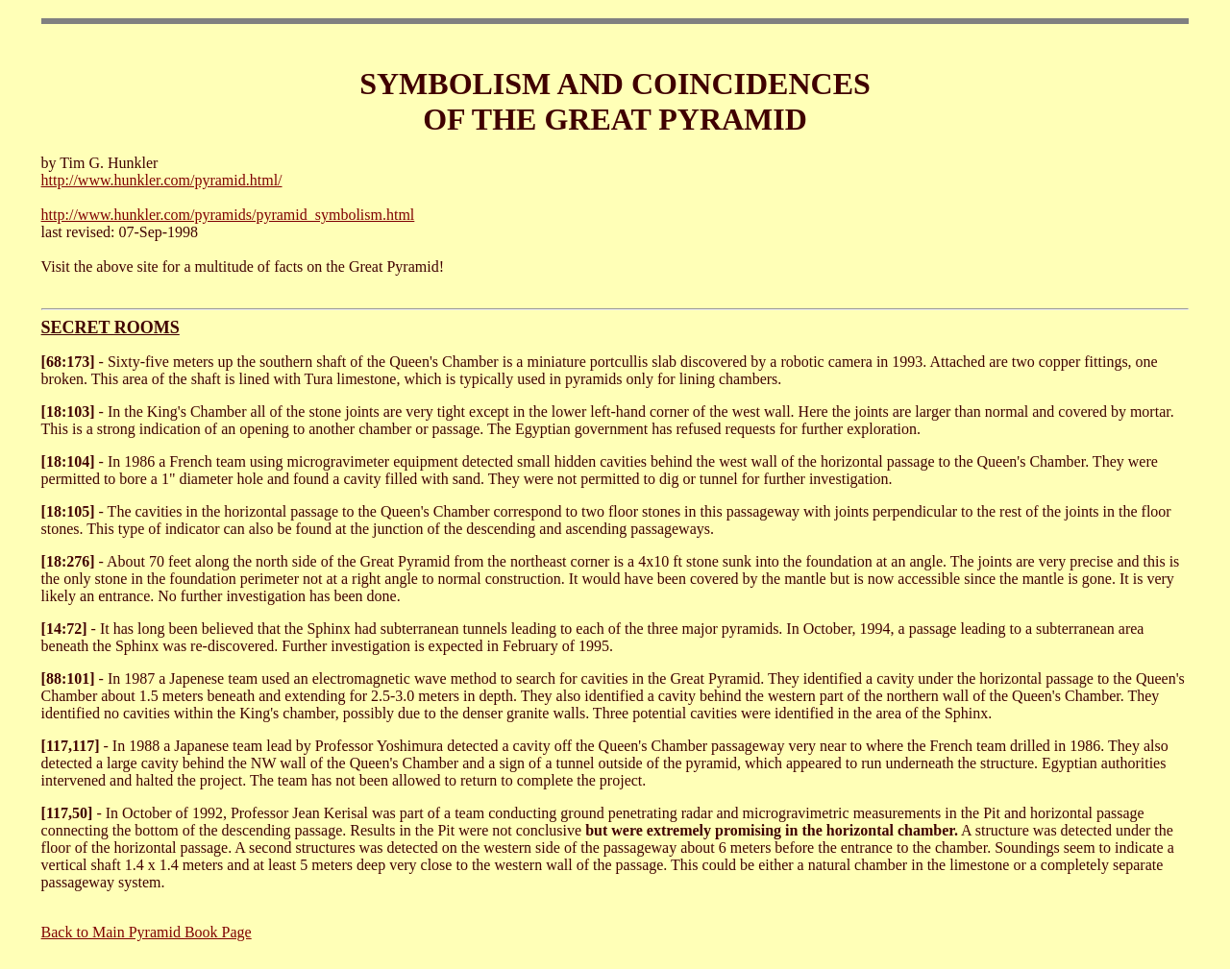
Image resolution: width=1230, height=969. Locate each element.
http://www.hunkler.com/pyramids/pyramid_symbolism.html (228, 214)
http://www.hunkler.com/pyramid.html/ (162, 180)
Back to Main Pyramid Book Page (146, 932)
